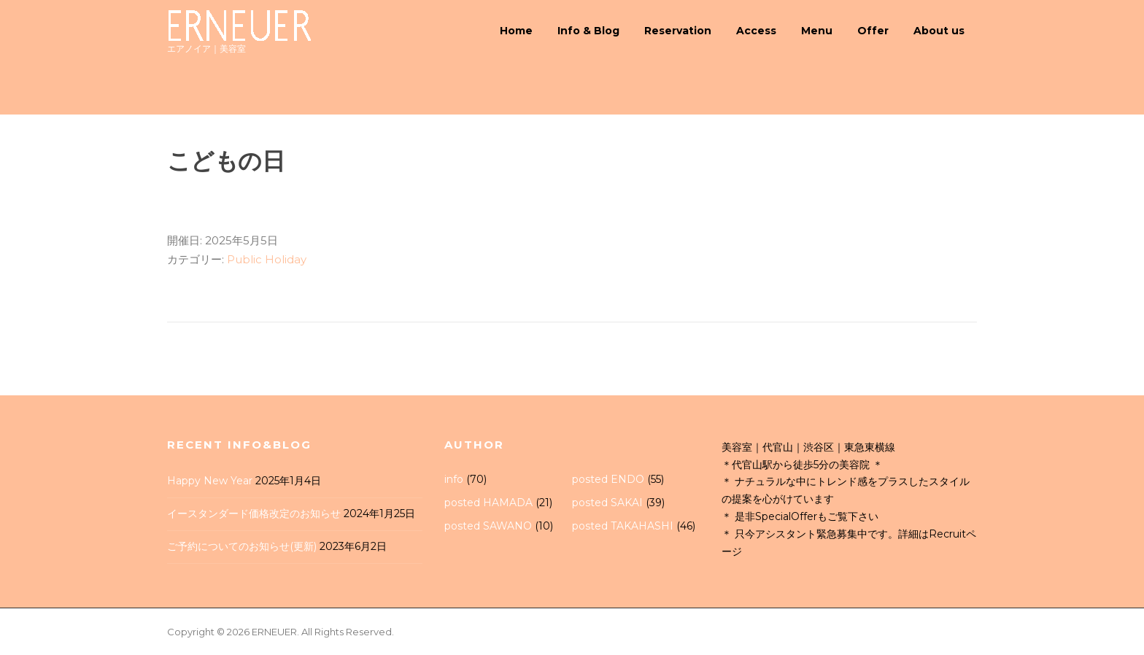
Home (516, 30)
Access (756, 30)
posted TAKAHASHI (622, 525)
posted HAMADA (488, 502)
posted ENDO (608, 479)
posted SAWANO (488, 525)
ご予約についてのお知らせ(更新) (242, 546)
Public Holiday (266, 259)
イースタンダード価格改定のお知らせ (254, 513)
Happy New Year (209, 480)
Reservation (677, 30)
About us (939, 30)
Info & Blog (588, 30)
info (453, 479)
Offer (873, 30)
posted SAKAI (607, 502)
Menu (816, 30)
